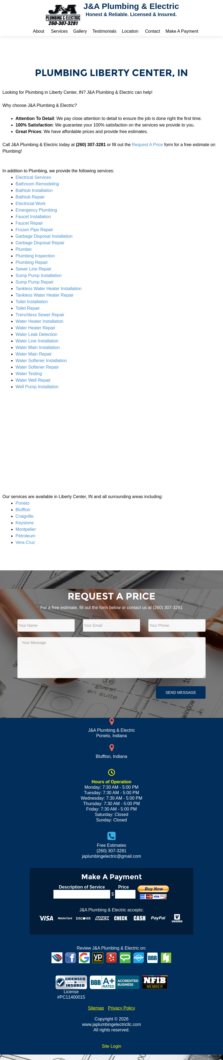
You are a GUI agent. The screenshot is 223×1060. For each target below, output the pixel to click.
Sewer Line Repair (34, 269)
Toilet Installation (32, 301)
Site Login (111, 1046)
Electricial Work (31, 203)
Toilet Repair (28, 308)
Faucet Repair (29, 223)
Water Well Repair (33, 380)
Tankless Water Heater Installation (49, 288)
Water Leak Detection (36, 334)
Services (59, 31)
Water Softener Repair (37, 367)
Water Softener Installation (41, 360)
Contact (152, 31)
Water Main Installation (38, 347)
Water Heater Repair (35, 328)
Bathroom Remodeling (37, 184)
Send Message (180, 692)
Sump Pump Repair (35, 282)
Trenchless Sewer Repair (40, 314)
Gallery (80, 31)
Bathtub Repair (30, 197)
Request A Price (147, 144)
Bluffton (23, 509)
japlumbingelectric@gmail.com (111, 856)
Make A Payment (181, 31)
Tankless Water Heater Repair (45, 295)
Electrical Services (33, 177)
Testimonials (104, 31)
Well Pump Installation (37, 386)
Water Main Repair (34, 354)
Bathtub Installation (34, 190)
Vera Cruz (25, 542)
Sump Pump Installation (39, 275)
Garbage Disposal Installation (44, 236)
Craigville (25, 516)
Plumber (24, 249)
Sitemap (96, 1008)
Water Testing (29, 373)
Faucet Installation (33, 216)
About (38, 31)
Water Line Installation (37, 341)
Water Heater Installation (39, 321)
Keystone (25, 522)
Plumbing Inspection (35, 256)
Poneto (22, 503)
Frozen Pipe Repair (34, 229)
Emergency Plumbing (36, 210)
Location (130, 31)
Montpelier (26, 529)
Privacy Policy (121, 1008)
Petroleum (25, 536)
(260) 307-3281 (168, 607)
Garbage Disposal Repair (40, 242)
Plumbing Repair (32, 262)
